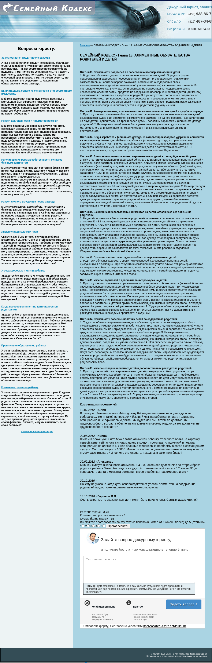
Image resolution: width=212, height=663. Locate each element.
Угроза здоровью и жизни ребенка (23, 270)
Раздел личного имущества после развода (28, 201)
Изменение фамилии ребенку (19, 387)
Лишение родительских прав (19, 231)
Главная (85, 45)
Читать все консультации (37, 431)
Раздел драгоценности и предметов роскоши (29, 120)
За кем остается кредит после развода (25, 57)
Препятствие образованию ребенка (23, 345)
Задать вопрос (184, 604)
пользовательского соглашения (164, 626)
